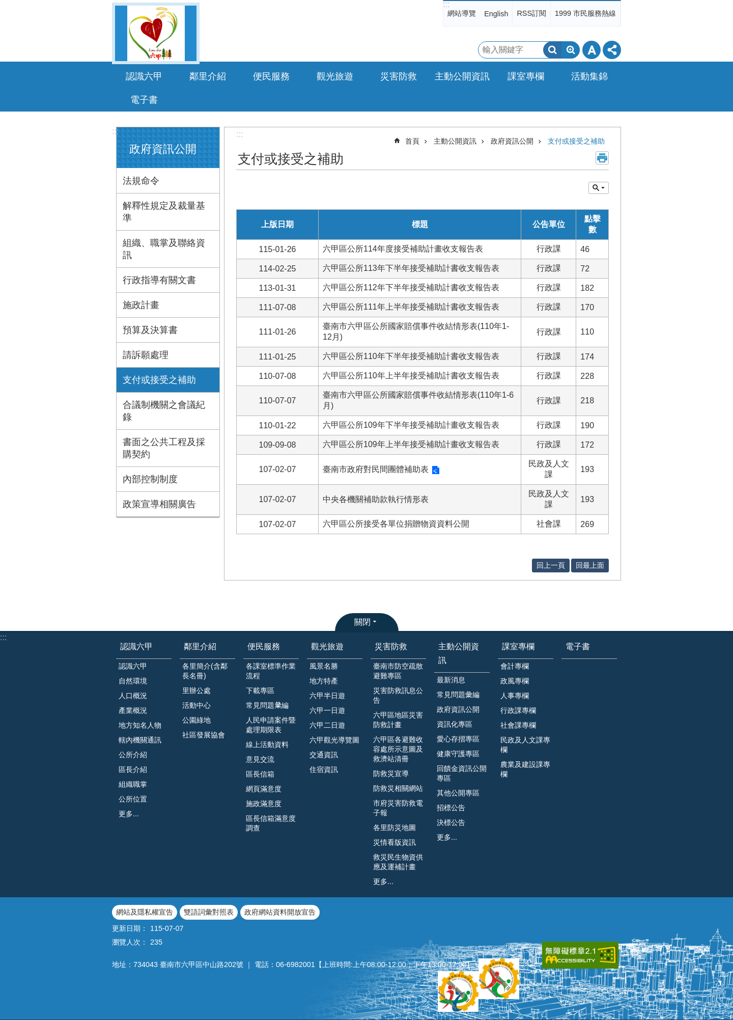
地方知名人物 (140, 725)
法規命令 (141, 181)
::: (446, 4)
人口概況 (133, 696)
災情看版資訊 (394, 842)
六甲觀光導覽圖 (334, 740)
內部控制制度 (150, 479)
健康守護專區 (458, 754)
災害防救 (391, 646)
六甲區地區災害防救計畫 (398, 720)
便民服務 (263, 646)
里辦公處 (196, 690)
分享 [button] (612, 50)
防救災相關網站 (398, 788)
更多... (129, 814)
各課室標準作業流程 (271, 671)
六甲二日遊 (327, 725)
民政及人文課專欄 (525, 745)
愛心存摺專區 (458, 739)
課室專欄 (518, 646)
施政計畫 (141, 305)
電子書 (144, 100)
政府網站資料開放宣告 (280, 912)
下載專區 (260, 690)
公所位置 (133, 799)
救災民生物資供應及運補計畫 (398, 862)
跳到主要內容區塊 (5, 5)
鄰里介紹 (200, 646)
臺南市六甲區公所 (156, 33)
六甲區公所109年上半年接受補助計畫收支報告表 (411, 444)
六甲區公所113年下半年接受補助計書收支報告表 (411, 268)
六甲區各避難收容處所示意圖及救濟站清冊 (398, 749)
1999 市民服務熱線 (585, 13)
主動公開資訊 (455, 141)
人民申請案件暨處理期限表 (271, 725)
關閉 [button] (362, 622)
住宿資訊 (323, 769)
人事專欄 (514, 696)
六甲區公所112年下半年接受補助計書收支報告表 (411, 287)
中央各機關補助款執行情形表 (376, 499)
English (496, 14)
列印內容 (602, 157)
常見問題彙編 (458, 695)
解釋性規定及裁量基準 (164, 212)
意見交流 (260, 759)
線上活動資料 (267, 744)
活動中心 (196, 705)
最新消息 (451, 680)
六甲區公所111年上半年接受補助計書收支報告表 (411, 306)
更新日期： (130, 928)
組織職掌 (133, 784)
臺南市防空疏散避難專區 (398, 671)
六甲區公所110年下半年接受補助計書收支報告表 (411, 356)
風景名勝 (323, 666)
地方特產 (323, 681)
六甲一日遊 (327, 710)
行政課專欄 (518, 710)
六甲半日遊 (327, 696)
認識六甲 (136, 646)
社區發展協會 (203, 735)
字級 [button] (591, 50)
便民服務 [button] (271, 76)
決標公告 (451, 822)
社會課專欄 (518, 725)
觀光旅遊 (327, 646)
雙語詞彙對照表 (209, 912)
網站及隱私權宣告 (144, 912)
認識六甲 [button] (144, 76)
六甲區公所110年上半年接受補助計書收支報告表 (411, 375)
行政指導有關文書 (159, 280)
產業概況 (133, 710)
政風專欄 (514, 681)
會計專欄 (514, 666)
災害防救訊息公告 (398, 695)
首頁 (412, 141)
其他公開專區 (458, 793)
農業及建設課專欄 (525, 769)
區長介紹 (133, 769)
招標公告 (451, 808)
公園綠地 (196, 720)
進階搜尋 (570, 50)
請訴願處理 (145, 355)
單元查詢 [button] (598, 188)
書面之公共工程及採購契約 (164, 448)
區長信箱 (260, 774)
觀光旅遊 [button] (335, 76)
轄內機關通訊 (140, 740)
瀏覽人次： (130, 942)
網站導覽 (461, 13)
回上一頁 (551, 565)
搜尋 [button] (552, 50)
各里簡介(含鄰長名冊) (205, 671)
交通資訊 (323, 755)
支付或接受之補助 (159, 380)
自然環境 (133, 681)
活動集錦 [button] (589, 76)
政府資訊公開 (162, 149)
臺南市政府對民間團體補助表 (376, 469)
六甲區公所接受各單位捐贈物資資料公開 (396, 523)
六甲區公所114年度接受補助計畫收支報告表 (403, 248)
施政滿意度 (263, 804)
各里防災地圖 (394, 827)
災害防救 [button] (398, 76)
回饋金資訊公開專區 (462, 773)
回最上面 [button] (590, 565)
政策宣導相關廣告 (159, 504)
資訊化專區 (454, 724)
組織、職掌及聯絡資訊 (164, 249)
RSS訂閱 (531, 13)
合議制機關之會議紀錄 (164, 411)
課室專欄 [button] (526, 76)
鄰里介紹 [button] (207, 76)
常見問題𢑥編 (267, 705)
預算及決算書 (150, 330)
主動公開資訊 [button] (462, 76)
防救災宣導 (391, 773)
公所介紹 (133, 755)
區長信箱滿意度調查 (271, 823)
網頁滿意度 (263, 789)
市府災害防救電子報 (398, 808)
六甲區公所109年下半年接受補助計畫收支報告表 (411, 425)
